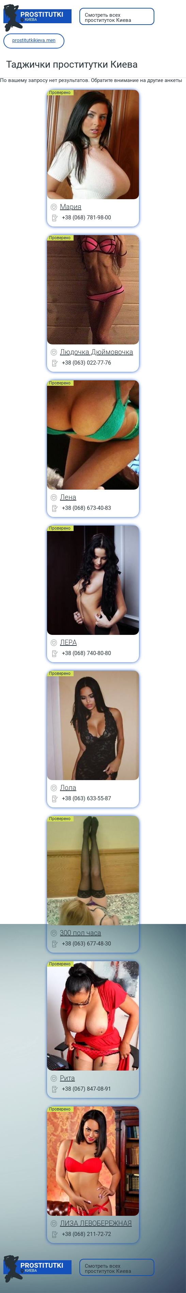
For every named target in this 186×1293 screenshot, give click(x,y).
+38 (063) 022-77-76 (86, 362)
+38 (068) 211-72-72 (86, 1234)
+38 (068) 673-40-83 (86, 508)
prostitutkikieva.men (34, 40)
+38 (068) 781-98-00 (86, 217)
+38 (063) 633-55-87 (86, 798)
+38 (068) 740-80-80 (86, 653)
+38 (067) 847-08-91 (86, 1089)
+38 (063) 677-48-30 (86, 943)
